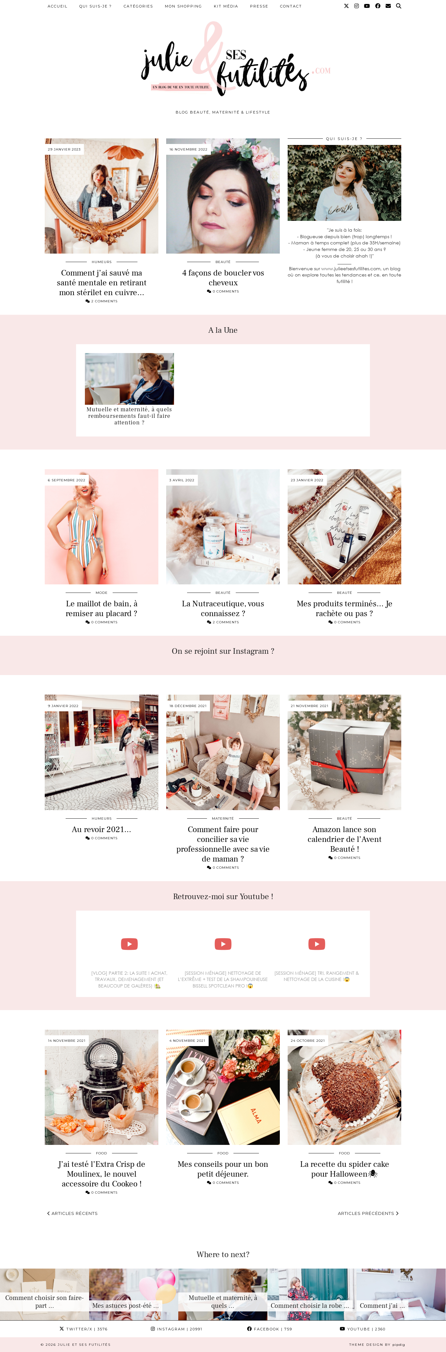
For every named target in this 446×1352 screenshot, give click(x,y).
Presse (259, 6)
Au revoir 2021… (101, 829)
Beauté (223, 262)
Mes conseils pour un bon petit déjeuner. (223, 1169)
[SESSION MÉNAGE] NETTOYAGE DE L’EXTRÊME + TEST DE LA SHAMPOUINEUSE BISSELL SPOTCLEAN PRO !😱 (223, 979)
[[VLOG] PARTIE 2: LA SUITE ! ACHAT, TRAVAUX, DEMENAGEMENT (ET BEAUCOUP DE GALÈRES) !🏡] (129, 944)
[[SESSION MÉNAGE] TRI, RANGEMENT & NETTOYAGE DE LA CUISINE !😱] (316, 944)
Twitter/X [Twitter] (83, 1329)
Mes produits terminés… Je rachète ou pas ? (344, 608)
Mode (102, 593)
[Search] (399, 6)
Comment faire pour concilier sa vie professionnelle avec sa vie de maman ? (223, 844)
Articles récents (72, 1213)
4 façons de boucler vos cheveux (223, 278)
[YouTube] (367, 6)
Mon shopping (183, 6)
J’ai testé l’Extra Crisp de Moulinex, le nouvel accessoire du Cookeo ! (101, 1174)
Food (101, 1153)
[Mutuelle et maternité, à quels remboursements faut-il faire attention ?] (129, 379)
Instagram (176, 1329)
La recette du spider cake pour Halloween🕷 (344, 1169)
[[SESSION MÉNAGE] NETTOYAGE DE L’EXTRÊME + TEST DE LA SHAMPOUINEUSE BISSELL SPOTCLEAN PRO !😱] (223, 944)
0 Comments (223, 291)
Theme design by (377, 1345)
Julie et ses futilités (84, 1345)
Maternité (223, 818)
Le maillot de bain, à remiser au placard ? (101, 608)
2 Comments (102, 301)
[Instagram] (356, 6)
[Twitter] (347, 6)
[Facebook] (378, 6)
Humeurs (102, 262)
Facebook (269, 1329)
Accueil (58, 6)
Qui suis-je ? (95, 6)
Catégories (138, 6)
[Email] (388, 6)
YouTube (363, 1329)
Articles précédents (368, 1213)
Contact (291, 6)
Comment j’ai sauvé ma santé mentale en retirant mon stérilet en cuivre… (102, 283)
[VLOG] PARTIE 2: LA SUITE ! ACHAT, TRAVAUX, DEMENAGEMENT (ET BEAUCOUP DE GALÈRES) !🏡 (129, 979)
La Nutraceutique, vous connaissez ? (223, 608)
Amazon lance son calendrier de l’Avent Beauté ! (345, 839)
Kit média (226, 6)
